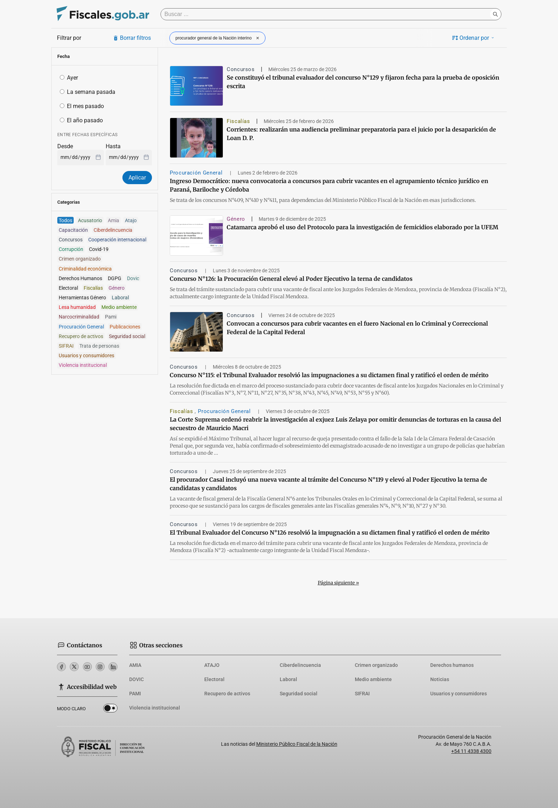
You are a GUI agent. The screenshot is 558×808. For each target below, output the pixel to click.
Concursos (241, 69)
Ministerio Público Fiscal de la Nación (296, 744)
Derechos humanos (452, 665)
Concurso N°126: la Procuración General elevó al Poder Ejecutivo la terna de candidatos (291, 278)
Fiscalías (238, 121)
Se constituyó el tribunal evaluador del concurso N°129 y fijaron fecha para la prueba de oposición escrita (363, 82)
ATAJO (212, 665)
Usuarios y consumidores (458, 693)
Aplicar (137, 177)
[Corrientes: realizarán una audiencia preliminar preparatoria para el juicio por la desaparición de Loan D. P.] (196, 138)
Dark (110, 709)
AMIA (135, 665)
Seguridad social (298, 693)
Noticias (439, 679)
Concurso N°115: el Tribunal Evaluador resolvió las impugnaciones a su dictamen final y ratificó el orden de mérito (329, 375)
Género (236, 219)
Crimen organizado (376, 665)
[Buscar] (327, 14)
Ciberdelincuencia (300, 665)
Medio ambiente (373, 679)
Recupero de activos (227, 693)
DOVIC (136, 679)
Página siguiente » (338, 583)
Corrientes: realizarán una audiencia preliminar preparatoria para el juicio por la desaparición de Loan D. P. (361, 133)
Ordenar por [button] (473, 37)
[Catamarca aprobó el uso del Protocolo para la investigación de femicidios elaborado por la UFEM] (196, 235)
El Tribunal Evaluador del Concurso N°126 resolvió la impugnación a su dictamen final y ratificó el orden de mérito (330, 532)
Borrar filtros (132, 37)
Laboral (288, 679)
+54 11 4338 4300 (471, 751)
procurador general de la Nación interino (218, 38)
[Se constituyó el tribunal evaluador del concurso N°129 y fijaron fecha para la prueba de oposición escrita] (196, 86)
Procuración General (197, 173)
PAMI (135, 693)
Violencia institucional (154, 708)
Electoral (214, 679)
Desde (65, 146)
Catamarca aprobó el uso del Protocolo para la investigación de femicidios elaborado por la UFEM (362, 227)
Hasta (113, 146)
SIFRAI (362, 693)
